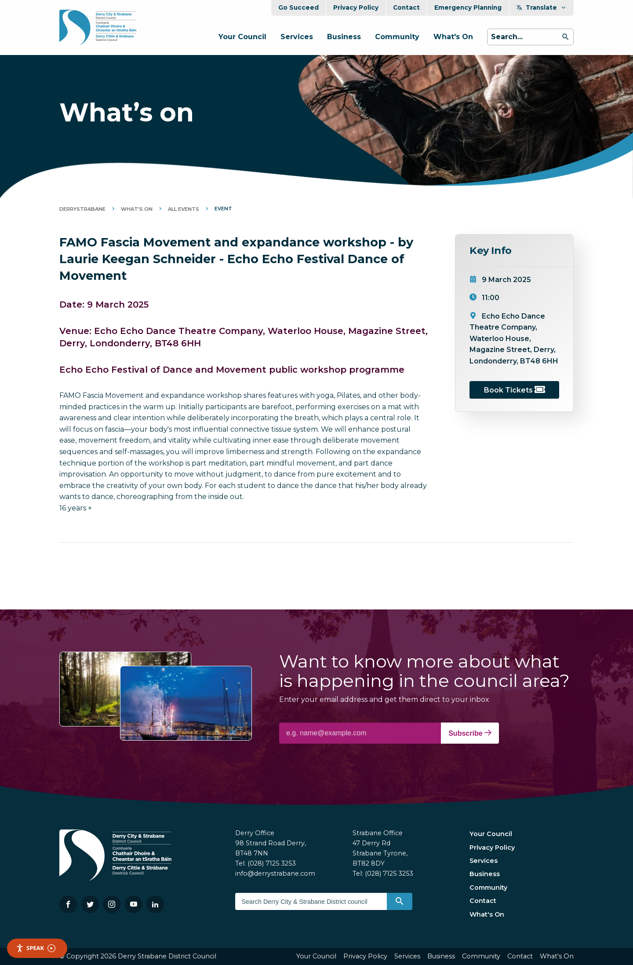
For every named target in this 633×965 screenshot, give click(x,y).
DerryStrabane (82, 209)
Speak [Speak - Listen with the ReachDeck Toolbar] (35, 948)
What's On (453, 37)
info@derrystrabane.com (275, 873)
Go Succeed (298, 7)
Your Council (242, 37)
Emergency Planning (468, 7)
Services (296, 37)
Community (397, 37)
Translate (541, 7)
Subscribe (469, 733)
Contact (406, 7)
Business (344, 37)
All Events (183, 209)
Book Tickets (514, 390)
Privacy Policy (355, 7)
